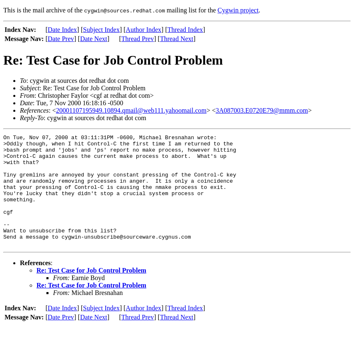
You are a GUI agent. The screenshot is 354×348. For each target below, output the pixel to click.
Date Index (62, 29)
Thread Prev (137, 38)
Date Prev (61, 38)
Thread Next (176, 38)
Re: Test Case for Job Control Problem (91, 292)
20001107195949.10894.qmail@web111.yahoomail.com (131, 110)
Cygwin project (238, 10)
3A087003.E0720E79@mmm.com (262, 110)
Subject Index (101, 29)
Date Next (93, 38)
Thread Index (185, 29)
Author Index (143, 29)
